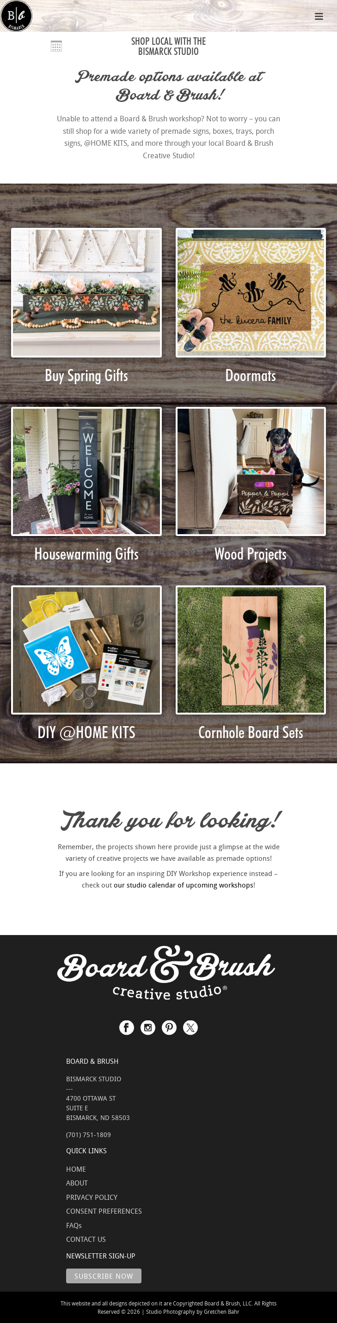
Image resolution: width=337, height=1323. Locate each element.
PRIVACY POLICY (91, 1197)
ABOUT (77, 1182)
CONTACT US (86, 1239)
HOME (76, 1169)
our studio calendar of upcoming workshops (183, 884)
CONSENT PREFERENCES (104, 1211)
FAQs (74, 1225)
